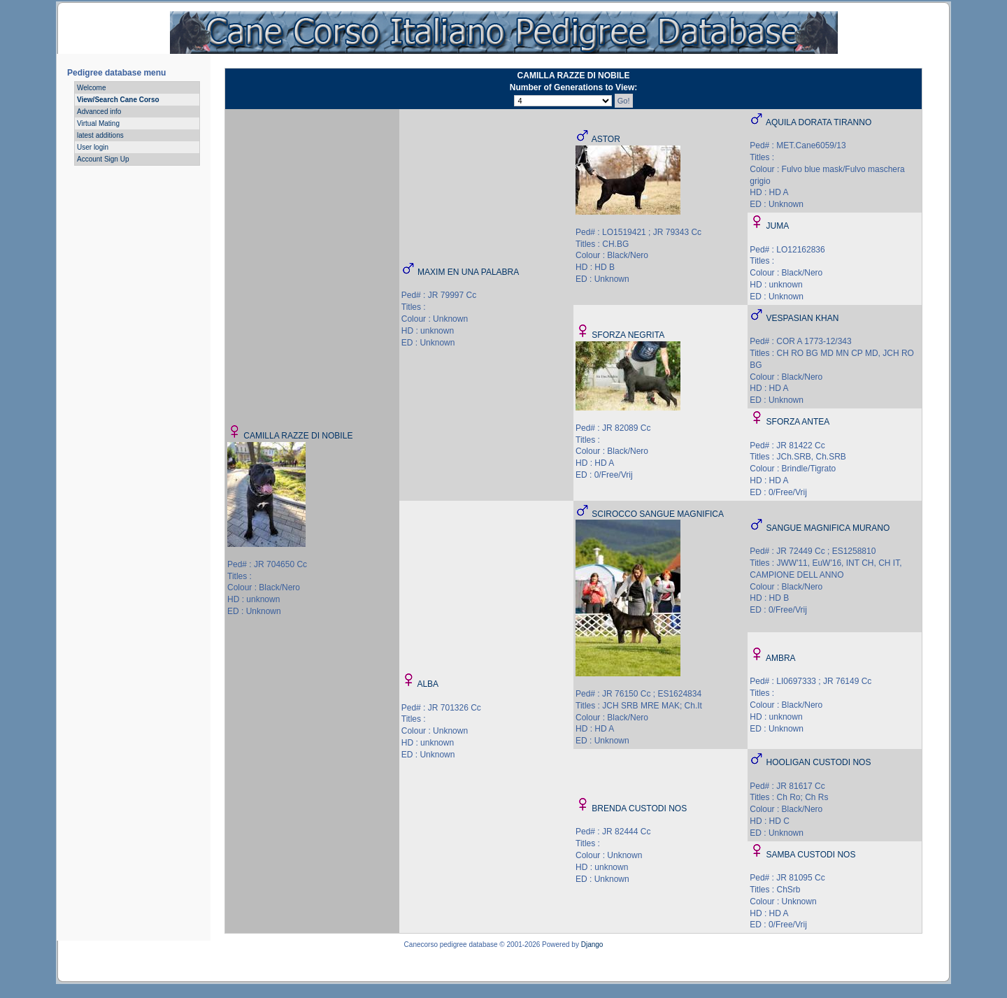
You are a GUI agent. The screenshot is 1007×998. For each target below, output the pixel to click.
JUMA (778, 226)
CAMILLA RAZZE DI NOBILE (297, 436)
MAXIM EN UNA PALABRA (468, 272)
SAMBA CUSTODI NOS (811, 855)
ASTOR (606, 139)
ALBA (427, 684)
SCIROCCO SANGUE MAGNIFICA (658, 514)
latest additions (100, 135)
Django (592, 944)
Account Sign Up (103, 159)
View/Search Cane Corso (118, 100)
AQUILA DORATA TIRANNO (818, 122)
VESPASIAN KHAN (802, 318)
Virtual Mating (98, 123)
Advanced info (99, 111)
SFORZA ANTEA (798, 422)
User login (92, 147)
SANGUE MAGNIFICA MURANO (828, 528)
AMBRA (781, 658)
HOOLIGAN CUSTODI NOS (818, 762)
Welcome (91, 88)
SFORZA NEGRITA (628, 335)
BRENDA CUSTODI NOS (639, 808)
